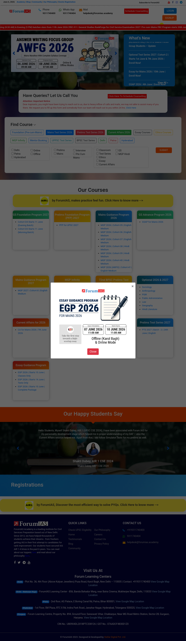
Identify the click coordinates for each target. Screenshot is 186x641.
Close (93, 351)
